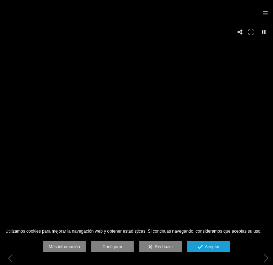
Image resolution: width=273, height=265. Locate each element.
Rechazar (160, 247)
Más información (64, 246)
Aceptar (208, 247)
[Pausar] (263, 32)
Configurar (112, 246)
